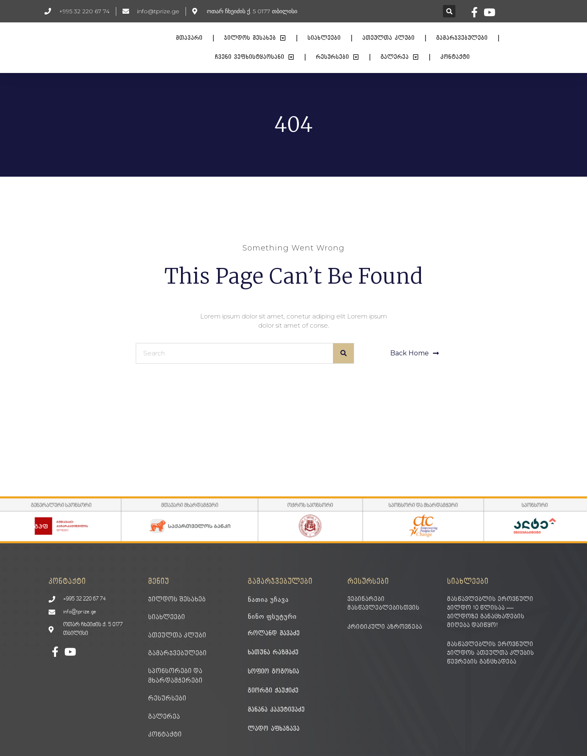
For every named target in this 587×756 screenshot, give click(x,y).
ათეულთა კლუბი (388, 38)
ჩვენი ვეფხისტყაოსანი (254, 57)
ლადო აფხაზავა (274, 729)
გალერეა (400, 57)
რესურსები (337, 57)
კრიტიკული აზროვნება (384, 627)
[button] (449, 11)
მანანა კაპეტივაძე (276, 710)
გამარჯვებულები (462, 38)
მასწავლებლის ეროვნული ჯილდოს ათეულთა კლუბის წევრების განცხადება (490, 653)
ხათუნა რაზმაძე (273, 652)
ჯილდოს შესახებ (255, 38)
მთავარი (189, 38)
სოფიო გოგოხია (273, 671)
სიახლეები (324, 38)
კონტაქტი (455, 57)
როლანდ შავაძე (274, 633)
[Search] (343, 353)
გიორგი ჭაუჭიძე (273, 691)
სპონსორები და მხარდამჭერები (175, 676)
